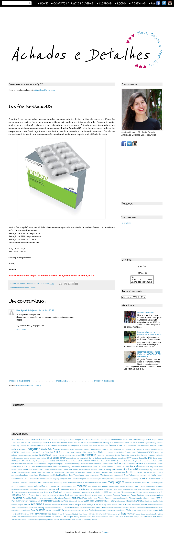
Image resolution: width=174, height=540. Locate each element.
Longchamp (134, 479)
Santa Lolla (33, 507)
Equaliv (37, 464)
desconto (101, 458)
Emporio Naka (152, 461)
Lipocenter (90, 479)
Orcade (82, 495)
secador (53, 507)
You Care (75, 519)
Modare (64, 489)
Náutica (160, 489)
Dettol (115, 458)
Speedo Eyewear (52, 510)
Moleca (83, 489)
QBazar (71, 501)
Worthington (45, 519)
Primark (22, 501)
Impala (34, 472)
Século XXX (60, 507)
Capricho (73, 449)
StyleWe (110, 510)
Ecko (80, 461)
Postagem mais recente (19, 381)
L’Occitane (103, 475)
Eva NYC (133, 464)
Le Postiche (32, 479)
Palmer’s (109, 495)
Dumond (69, 461)
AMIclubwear (117, 440)
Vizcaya (137, 517)
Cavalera (128, 449)
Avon (49, 442)
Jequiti (129, 472)
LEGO (38, 479)
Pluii (151, 498)
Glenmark (47, 469)
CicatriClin (79, 452)
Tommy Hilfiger (41, 514)
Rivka (84, 504)
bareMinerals (62, 443)
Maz (75, 486)
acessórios (37, 439)
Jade (123, 472)
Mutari (120, 489)
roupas (98, 504)
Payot (57, 498)
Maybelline (68, 486)
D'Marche (33, 458)
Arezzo (14, 443)
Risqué (78, 504)
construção (22, 455)
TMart (27, 514)
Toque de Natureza (65, 514)
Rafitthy (113, 501)
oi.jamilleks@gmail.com (44, 90)
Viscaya (112, 517)
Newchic (69, 492)
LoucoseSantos (154, 479)
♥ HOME (44, 3)
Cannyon (57, 449)
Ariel (19, 443)
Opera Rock (64, 495)
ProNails (37, 501)
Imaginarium (26, 472)
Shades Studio (108, 507)
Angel (143, 440)
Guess (66, 469)
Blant (65, 445)
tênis (161, 510)
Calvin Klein (47, 449)
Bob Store (105, 445)
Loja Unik (115, 479)
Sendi (77, 507)
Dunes (75, 461)
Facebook (158, 3)
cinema (90, 452)
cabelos (16, 449)
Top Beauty (53, 514)
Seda (67, 507)
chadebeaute (26, 452)
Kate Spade (29, 475)
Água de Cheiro (69, 440)
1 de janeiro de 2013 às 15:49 (41, 310)
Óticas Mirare (97, 495)
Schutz (47, 507)
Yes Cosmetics (66, 519)
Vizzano (144, 517)
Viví (132, 517)
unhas (123, 513)
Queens (80, 501)
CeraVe (152, 449)
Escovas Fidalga (46, 464)
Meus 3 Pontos (147, 486)
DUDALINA (61, 461)
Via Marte (55, 517)
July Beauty (15, 475)
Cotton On (76, 455)
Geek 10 (20, 469)
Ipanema (82, 472)
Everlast (149, 464)
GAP (155, 467)
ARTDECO (29, 443)
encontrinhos (17, 463)
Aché (45, 440)
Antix (149, 439)
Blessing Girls (74, 445)
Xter (52, 519)
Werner (19, 519)
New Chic (44, 492)
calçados (34, 449)
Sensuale (91, 507)
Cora (36, 455)
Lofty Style (107, 479)
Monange (91, 489)
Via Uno (63, 517)
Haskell (81, 469)
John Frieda (137, 472)
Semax (72, 507)
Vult (154, 517)
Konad (82, 475)
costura (68, 455)
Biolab (60, 445)
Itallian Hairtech (102, 472)
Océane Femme (29, 495)
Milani (13, 489)
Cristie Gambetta (122, 455)
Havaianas (88, 469)
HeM (103, 469)
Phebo (95, 498)
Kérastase (43, 475)
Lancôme (15, 479)
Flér (99, 467)
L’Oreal (111, 475)
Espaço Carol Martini (65, 464)
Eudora (118, 463)
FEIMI (14, 467)
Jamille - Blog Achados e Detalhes (33, 284)
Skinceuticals (158, 507)
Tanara (134, 510)
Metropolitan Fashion (132, 486)
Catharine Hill (119, 449)
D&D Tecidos (42, 458)
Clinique (102, 452)
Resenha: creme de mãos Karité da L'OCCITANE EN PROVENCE (149, 355)
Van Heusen (22, 517)
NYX (159, 492)
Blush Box (97, 445)
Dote (150, 458)
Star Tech (85, 510)
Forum (127, 467)
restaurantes (56, 504)
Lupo (30, 482)
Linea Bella (76, 479)
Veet (35, 517)
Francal (134, 466)
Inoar (72, 472)
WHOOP (25, 519)
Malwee (95, 482)
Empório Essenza (140, 461)
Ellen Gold (101, 461)
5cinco (19, 440)
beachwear (88, 443)
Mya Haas (126, 489)
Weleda (160, 517)
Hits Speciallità (131, 469)
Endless (26, 464)
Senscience (84, 507)
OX (104, 495)
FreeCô (141, 467)
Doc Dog (135, 458)
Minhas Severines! (145, 314)
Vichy (77, 517)
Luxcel (35, 482)
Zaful (81, 519)
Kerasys (50, 475)
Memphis (91, 486)
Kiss (61, 475)
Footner (104, 467)
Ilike (19, 472)
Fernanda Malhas (79, 466)
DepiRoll (85, 458)
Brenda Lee (155, 445)
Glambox (39, 469)
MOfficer (71, 489)
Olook (56, 495)
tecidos (155, 510)
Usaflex (155, 514)
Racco (107, 501)
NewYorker (77, 492)
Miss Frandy (30, 489)
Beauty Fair (108, 443)
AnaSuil (126, 440)
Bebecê (122, 443)
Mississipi (45, 489)
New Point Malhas (57, 492)
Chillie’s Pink (70, 452)
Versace (40, 517)
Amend (108, 440)
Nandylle (134, 489)
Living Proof (98, 479)
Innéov (33, 288)
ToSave (75, 514)
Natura (154, 489)
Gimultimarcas (29, 469)
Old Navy (50, 495)
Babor (54, 443)
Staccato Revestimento (73, 510)
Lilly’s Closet (66, 479)
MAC (40, 482)
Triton (93, 514)
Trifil (89, 514)
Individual (50, 472)
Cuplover (14, 458)
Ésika (54, 464)
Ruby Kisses (107, 504)
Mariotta (27, 486)
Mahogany (58, 482)
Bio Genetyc (53, 445)
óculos (39, 495)
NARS (140, 489)
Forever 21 (111, 467)
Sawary (41, 507)
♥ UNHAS (154, 3)
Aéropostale (58, 440)
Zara (85, 519)
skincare (149, 507)
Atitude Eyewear (40, 443)
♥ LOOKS (122, 3)
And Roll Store (135, 440)
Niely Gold (113, 492)
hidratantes (117, 469)
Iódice (77, 472)
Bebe (116, 443)
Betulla (14, 445)
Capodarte (65, 449)
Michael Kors (158, 486)
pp (154, 498)
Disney (123, 458)
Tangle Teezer (142, 510)
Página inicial (62, 381)
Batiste (75, 443)
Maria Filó (146, 482)
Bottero (120, 445)
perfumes (77, 498)
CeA (133, 449)
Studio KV (103, 510)
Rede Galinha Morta (155, 501)
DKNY (129, 458)
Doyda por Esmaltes (20, 461)
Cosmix (55, 455)
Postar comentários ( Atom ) (28, 385)
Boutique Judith (135, 445)
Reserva (48, 504)
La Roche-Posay (155, 475)
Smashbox (19, 510)
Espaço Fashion (80, 464)
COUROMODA (88, 455)
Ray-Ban (138, 501)
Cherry (42, 452)
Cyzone (27, 458)
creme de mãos (103, 455)
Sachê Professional (134, 504)
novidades (138, 492)
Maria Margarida (157, 482)
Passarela (17, 498)
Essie (94, 464)
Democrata (78, 458)
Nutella (146, 492)
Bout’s (126, 445)
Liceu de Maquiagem (53, 479)
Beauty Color (97, 443)
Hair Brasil (74, 469)
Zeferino (94, 519)
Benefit (141, 443)
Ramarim (130, 501)
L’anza (87, 475)
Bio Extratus (42, 445)
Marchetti (129, 482)
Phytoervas (116, 498)
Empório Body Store (125, 461)
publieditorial (58, 501)
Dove (155, 458)
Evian (154, 464)
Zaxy (89, 519)
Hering (109, 469)
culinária (159, 455)
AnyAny (155, 440)
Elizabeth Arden (90, 461)
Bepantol (147, 443)
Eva (128, 464)
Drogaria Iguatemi (43, 461)
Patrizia (35, 498)
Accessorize (26, 440)
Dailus (49, 458)
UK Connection (112, 514)
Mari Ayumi (21, 310)
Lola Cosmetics (124, 479)
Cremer (112, 455)
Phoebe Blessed (105, 498)
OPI (72, 495)
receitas (145, 501)
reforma (14, 504)
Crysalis (139, 455)
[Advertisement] (71, 16)
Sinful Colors (141, 507)
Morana (106, 489)
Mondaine (99, 489)
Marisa (33, 486)
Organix (88, 495)
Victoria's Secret (86, 517)
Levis (43, 479)
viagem (70, 517)
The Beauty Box (18, 514)
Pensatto (68, 498)
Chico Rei (49, 452)
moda (57, 489)
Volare (149, 517)
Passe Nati (27, 498)
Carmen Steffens (83, 449)
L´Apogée (118, 475)
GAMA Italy (148, 467)
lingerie (83, 479)
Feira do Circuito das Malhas (29, 466)
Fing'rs (90, 467)
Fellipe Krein (47, 467)
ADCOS (50, 440)
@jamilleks (126, 223)
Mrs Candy (113, 489)
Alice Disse (86, 440)
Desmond (109, 458)
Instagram (170, 3)
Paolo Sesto (149, 495)
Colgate (128, 452)
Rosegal (90, 504)
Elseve (108, 461)
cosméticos (25, 288)
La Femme (144, 475)
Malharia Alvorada (84, 482)
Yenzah (57, 519)
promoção (30, 501)
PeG (62, 498)
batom (81, 443)
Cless (95, 452)
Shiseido (117, 507)
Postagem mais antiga (104, 381)
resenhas (38, 504)
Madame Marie (48, 482)
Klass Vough (74, 475)
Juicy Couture (158, 472)
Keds (36, 475)
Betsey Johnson (157, 443)
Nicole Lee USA (102, 492)
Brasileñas (145, 445)
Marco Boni (137, 482)
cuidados (152, 455)
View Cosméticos (98, 517)
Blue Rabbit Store (86, 445)
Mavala (53, 486)
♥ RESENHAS (139, 3)
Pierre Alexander (136, 498)
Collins (134, 452)
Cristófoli (133, 455)
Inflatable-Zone (59, 472)
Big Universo (22, 445)
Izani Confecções (115, 472)
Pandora (117, 495)
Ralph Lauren (122, 501)
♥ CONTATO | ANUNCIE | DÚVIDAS (74, 3)
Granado (59, 469)
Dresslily (32, 461)
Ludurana (24, 482)
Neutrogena (25, 492)
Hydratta (153, 469)
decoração (70, 458)
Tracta (85, 514)
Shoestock (125, 507)
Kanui (22, 475)
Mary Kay (40, 486)
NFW (83, 492)
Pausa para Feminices (47, 498)
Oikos (44, 495)
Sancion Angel (17, 507)
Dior (119, 458)
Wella (13, 519)
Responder (21, 329)
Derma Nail (93, 458)
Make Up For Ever (70, 482)
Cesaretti (159, 449)
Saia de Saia (146, 504)
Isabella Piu (91, 472)
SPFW (61, 510)
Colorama (141, 452)
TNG (32, 514)
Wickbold (32, 519)
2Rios (13, 440)
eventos (141, 463)
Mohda (77, 489)
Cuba (145, 455)
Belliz (135, 443)
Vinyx (106, 517)
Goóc (53, 469)
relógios (21, 504)
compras (150, 452)
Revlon (72, 504)
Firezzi (95, 467)
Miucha (51, 489)
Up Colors (131, 514)
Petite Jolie (87, 498)
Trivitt (98, 514)
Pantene (141, 495)
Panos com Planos (129, 495)
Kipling (56, 475)
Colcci (122, 452)
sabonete (122, 504)
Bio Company (32, 445)
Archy (160, 440)
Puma (66, 501)
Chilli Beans (59, 452)
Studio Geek (94, 510)
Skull (13, 510)
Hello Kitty (97, 469)
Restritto (65, 504)
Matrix (48, 486)
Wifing (37, 519)
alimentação (94, 440)
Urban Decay (141, 514)
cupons (21, 458)
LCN (26, 479)
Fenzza (56, 467)
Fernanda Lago (65, 467)
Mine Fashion (21, 489)
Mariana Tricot (17, 486)
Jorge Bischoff (147, 472)
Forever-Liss (120, 467)
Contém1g (30, 455)
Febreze (160, 464)
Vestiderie (48, 517)
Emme (114, 461)
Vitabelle (127, 517)
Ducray (53, 461)
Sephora (99, 507)
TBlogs (149, 510)
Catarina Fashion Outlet (104, 449)
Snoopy (27, 510)
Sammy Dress (157, 504)
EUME (124, 464)
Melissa (82, 486)
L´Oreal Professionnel (131, 475)
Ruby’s (115, 504)
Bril (161, 445)
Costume (61, 455)
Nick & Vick (90, 492)
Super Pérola (125, 510)
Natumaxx (147, 489)
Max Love (60, 486)
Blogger (105, 532)
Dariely (62, 458)
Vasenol (30, 517)
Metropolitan (118, 486)
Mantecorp (103, 482)
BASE (70, 443)
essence (89, 464)
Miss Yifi (38, 489)
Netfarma (16, 492)
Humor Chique (144, 469)
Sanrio (25, 507)
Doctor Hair (143, 458)
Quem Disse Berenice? (94, 501)
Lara (21, 479)
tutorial (103, 514)
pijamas (146, 498)
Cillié (85, 452)
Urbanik (149, 514)
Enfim (31, 464)
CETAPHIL (16, 452)
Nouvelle (129, 492)
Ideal (161, 469)
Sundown (116, 510)
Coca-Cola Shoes (112, 452)
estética (110, 464)
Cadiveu (24, 449)
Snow (33, 510)
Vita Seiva (119, 517)
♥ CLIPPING (106, 3)
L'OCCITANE (94, 475)
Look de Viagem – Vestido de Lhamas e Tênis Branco (149, 335)
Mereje (111, 486)
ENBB (160, 461)
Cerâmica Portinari (143, 449)
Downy (160, 458)
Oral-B (76, 495)
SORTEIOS (41, 510)
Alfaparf (78, 440)
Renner (27, 504)
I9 (158, 469)
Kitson (66, 475)
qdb (76, 501)
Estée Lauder (102, 464)
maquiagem (116, 482)
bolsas (113, 445)
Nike (119, 492)
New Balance (35, 492)
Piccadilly (124, 498)
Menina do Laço (102, 486)
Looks (143, 478)
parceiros (158, 495)
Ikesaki (14, 472)
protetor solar (47, 501)
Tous (81, 514)
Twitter (164, 3)
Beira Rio (129, 443)
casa (92, 449)
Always (102, 440)
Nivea (123, 492)
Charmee (35, 452)
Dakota (56, 458)
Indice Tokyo (41, 472)
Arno (23, 443)
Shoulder (133, 507)
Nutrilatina (153, 492)
